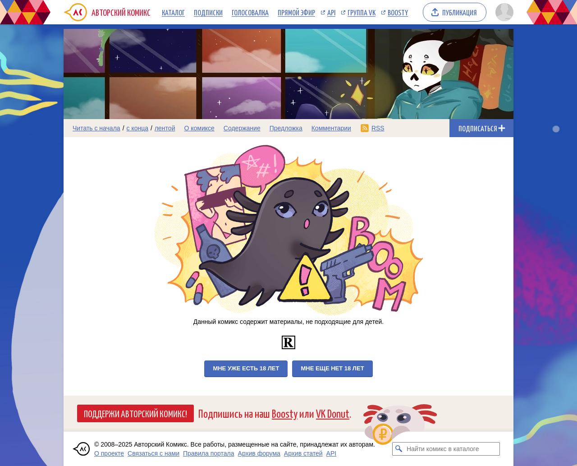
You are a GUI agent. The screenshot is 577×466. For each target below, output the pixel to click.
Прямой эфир (296, 12)
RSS (378, 128)
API (331, 12)
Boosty (398, 12)
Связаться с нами (153, 453)
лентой (165, 128)
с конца (138, 128)
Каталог (173, 12)
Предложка (286, 128)
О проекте (109, 453)
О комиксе (199, 128)
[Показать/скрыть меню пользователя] (502, 12)
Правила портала (208, 453)
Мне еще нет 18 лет (332, 368)
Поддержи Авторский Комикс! (135, 413)
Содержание (242, 128)
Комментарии (331, 128)
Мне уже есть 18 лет (246, 368)
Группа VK (362, 12)
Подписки (208, 12)
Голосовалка (250, 12)
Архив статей (303, 453)
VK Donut (332, 413)
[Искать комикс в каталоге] (399, 449)
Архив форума (259, 453)
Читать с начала (96, 128)
